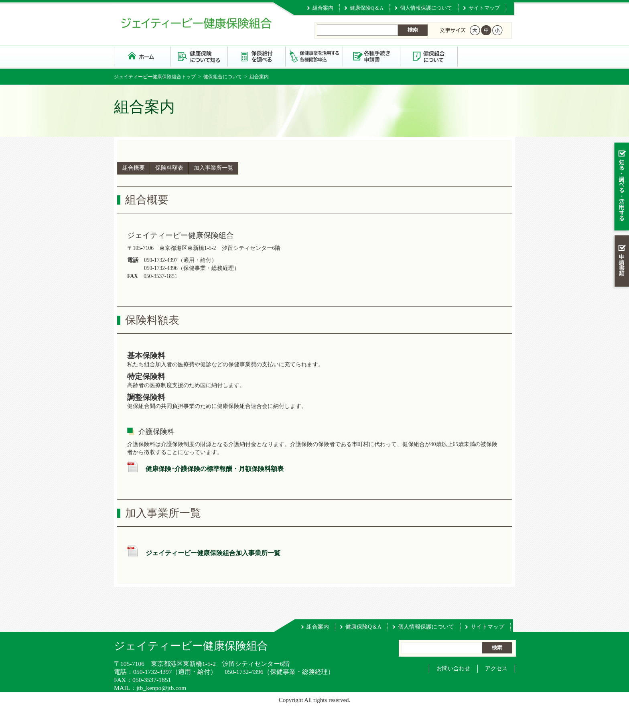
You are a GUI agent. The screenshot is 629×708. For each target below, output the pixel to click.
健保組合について (429, 56)
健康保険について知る (199, 56)
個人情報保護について (426, 8)
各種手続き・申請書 (371, 56)
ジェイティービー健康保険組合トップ (155, 76)
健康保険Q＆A (366, 8)
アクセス (496, 668)
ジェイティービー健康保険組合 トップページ (142, 56)
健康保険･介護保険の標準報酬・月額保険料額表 (215, 468)
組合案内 (322, 8)
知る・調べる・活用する (621, 187)
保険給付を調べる (257, 56)
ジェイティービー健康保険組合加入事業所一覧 (213, 553)
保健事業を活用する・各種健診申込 (314, 56)
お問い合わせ (453, 668)
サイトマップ (484, 8)
